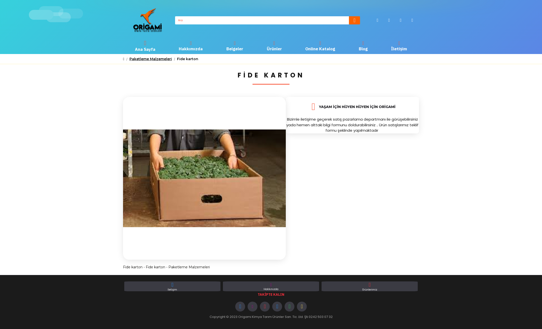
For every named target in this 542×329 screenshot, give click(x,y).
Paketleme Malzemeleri (150, 59)
